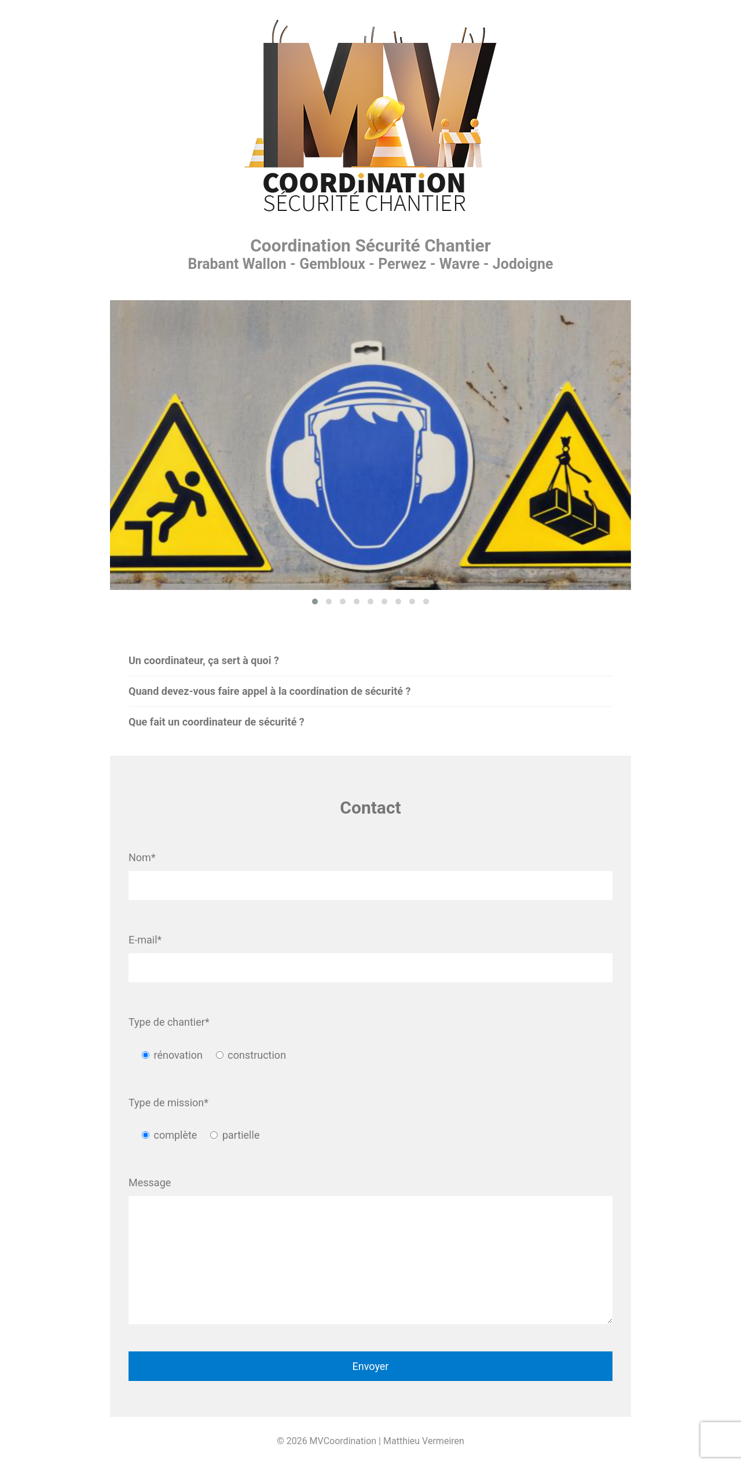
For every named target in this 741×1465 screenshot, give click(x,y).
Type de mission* (168, 1102)
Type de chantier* (169, 1022)
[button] (315, 601)
